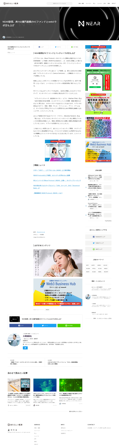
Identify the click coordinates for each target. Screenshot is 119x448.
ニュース (99, 3)
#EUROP (106, 272)
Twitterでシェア (100, 243)
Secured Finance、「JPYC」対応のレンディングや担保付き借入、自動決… (95, 204)
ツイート (59, 47)
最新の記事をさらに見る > (75, 411)
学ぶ (94, 3)
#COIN (100, 268)
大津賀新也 (27, 336)
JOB (105, 3)
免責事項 (63, 433)
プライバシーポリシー (67, 430)
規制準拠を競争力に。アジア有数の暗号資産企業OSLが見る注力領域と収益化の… (95, 186)
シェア (42, 47)
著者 (109, 3)
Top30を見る (108, 221)
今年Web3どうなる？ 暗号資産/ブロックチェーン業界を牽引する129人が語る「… (95, 177)
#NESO (105, 268)
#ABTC (93, 265)
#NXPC (88, 272)
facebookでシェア (100, 237)
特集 (97, 180)
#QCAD (105, 265)
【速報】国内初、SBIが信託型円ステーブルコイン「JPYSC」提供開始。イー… (95, 195)
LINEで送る (75, 47)
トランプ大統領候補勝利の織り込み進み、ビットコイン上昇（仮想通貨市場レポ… (95, 214)
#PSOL (94, 268)
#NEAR (47, 309)
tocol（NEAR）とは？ (48, 193)
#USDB (94, 272)
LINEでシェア (99, 249)
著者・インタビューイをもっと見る (102, 318)
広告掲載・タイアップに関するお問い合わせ (99, 428)
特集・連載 (81, 3)
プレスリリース (41, 232)
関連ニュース (11, 52)
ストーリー (88, 3)
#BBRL (99, 272)
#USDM (88, 268)
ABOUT (114, 3)
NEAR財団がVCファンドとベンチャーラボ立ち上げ (19, 48)
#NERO (99, 265)
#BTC (87, 265)
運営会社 (63, 428)
